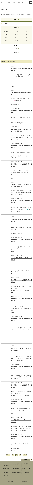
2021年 (15, 56)
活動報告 (29, 14)
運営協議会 (26, 464)
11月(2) (16, 31)
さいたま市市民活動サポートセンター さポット (9, 14)
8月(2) (16, 34)
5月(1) (16, 37)
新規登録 (9, 2)
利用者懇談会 (6, 468)
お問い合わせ (14, 2)
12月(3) (6, 31)
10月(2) (27, 31)
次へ (25, 454)
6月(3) (6, 37)
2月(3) (16, 40)
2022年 (15, 52)
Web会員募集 (16, 468)
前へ (8, 454)
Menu (15, 19)
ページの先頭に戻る (25, 459)
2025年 (15, 27)
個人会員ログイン (20, 2)
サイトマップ (17, 475)
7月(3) (27, 34)
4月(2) (27, 37)
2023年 (15, 49)
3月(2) (6, 40)
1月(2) (27, 40)
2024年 (15, 45)
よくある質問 (16, 464)
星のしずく (23, 14)
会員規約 (27, 472)
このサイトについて (2, 2)
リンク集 (6, 472)
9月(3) (6, 34)
